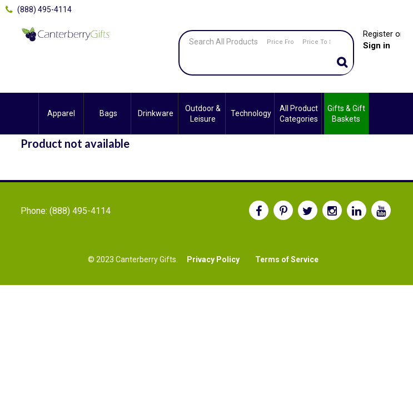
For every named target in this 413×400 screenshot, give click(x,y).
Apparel (61, 113)
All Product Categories (299, 113)
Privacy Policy (213, 259)
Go (342, 63)
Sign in (376, 46)
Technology (251, 113)
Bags (108, 113)
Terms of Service (287, 259)
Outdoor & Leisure (203, 113)
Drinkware (155, 113)
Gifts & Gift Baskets (346, 113)
